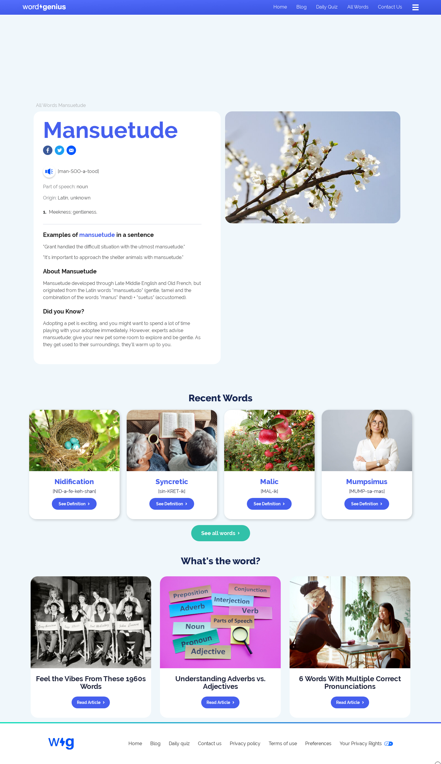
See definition (74, 504)
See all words (220, 533)
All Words (46, 105)
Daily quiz (327, 7)
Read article (91, 702)
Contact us (390, 7)
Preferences (318, 743)
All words (358, 7)
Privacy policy (245, 743)
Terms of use (283, 743)
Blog (301, 7)
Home (280, 7)
